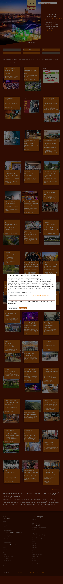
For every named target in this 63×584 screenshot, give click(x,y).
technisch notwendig (14, 292)
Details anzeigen (13, 298)
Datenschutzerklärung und (36, 295)
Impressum (46, 295)
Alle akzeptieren (22, 308)
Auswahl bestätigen (13, 308)
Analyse (24, 292)
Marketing (30, 292)
